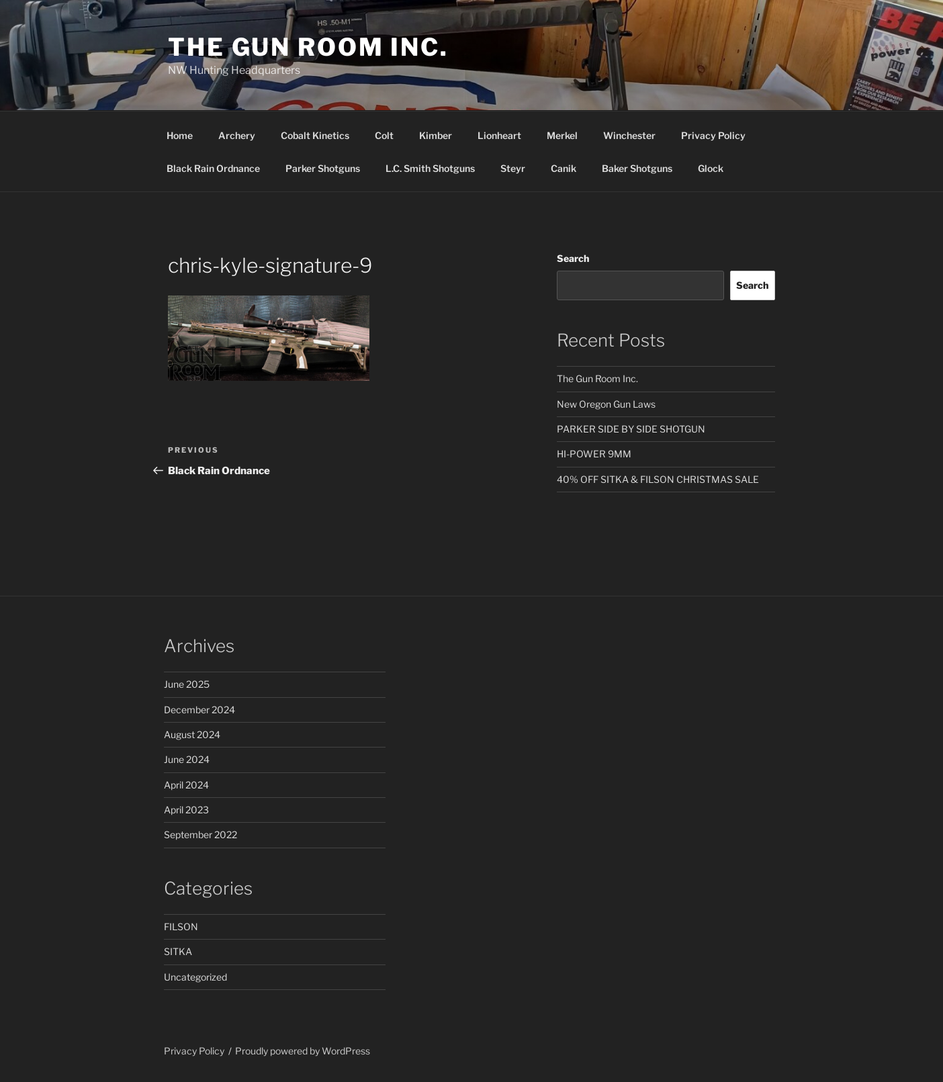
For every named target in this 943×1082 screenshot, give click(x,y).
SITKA (178, 951)
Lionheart (499, 135)
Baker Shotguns (637, 168)
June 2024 (187, 759)
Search (573, 258)
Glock (710, 168)
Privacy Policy (713, 135)
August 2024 (192, 734)
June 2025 (187, 684)
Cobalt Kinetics (315, 135)
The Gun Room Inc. (308, 47)
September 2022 (200, 834)
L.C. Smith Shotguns (430, 168)
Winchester (629, 135)
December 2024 (199, 709)
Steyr (512, 168)
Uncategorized (195, 977)
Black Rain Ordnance (213, 168)
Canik (563, 168)
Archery (236, 135)
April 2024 (186, 785)
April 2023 (186, 809)
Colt (384, 135)
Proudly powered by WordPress (302, 1050)
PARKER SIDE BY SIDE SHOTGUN (631, 429)
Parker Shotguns (322, 168)
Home (180, 135)
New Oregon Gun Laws (606, 404)
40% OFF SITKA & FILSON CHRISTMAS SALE (658, 479)
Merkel (562, 135)
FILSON (181, 926)
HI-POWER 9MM (594, 453)
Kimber (435, 135)
